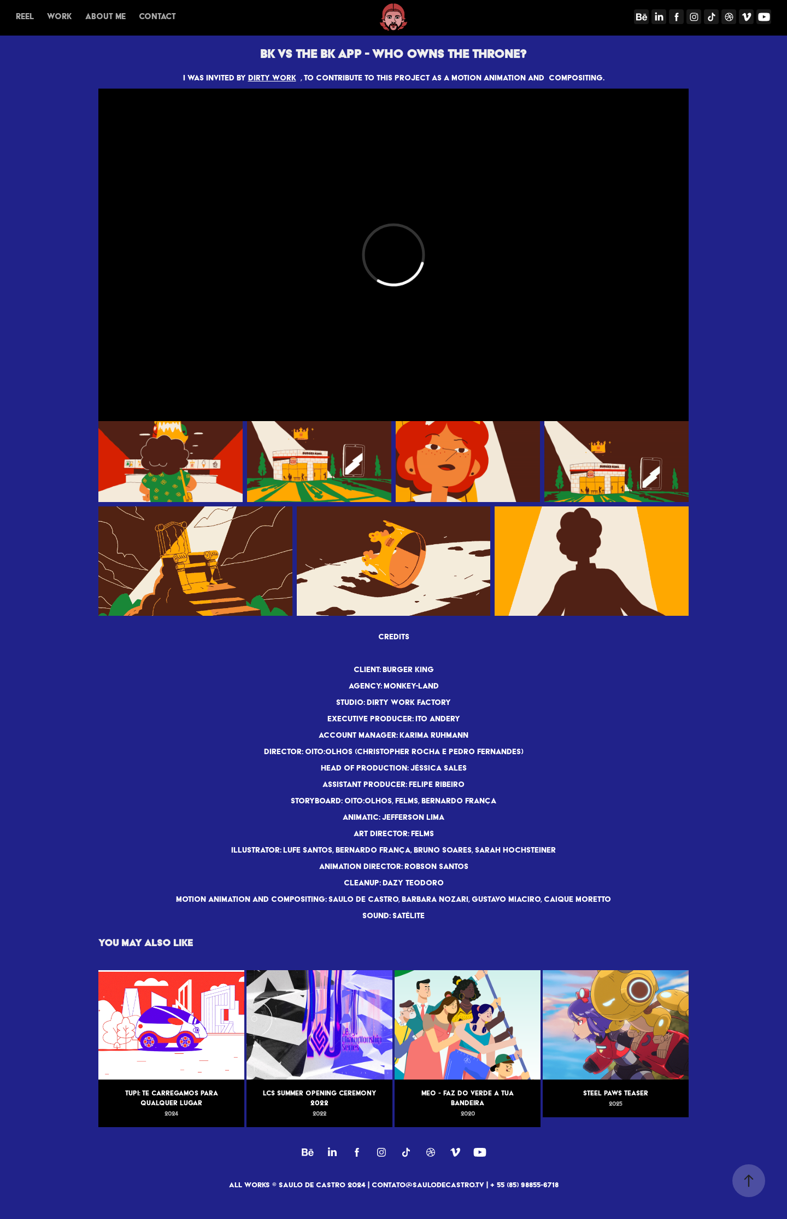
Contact (157, 16)
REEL (25, 16)
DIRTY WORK (272, 77)
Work (59, 16)
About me (105, 16)
